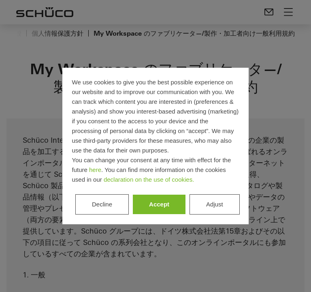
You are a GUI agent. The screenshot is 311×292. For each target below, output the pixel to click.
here (95, 169)
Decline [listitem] (102, 204)
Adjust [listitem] (214, 204)
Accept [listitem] (159, 204)
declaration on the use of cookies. (149, 179)
